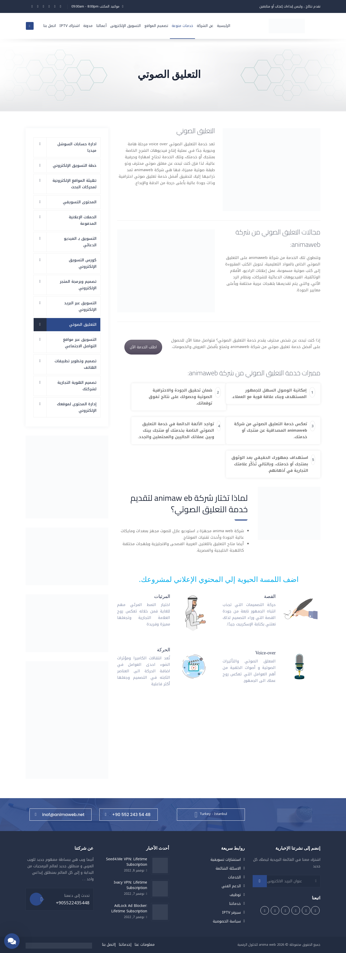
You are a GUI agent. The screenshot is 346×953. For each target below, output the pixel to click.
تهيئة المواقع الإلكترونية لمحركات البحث (74, 184)
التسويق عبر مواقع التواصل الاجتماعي (79, 343)
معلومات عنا (144, 944)
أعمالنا (101, 25)
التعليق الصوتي (82, 324)
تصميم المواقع (156, 25)
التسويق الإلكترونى (125, 25)
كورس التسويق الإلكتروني (82, 263)
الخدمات (234, 877)
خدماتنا (235, 903)
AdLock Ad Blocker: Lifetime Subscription (129, 908)
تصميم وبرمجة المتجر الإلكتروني (78, 285)
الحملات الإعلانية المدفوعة (82, 220)
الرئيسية (223, 25)
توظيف (235, 895)
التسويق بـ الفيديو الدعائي (80, 242)
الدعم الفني (231, 886)
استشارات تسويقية (225, 859)
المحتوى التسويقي (79, 202)
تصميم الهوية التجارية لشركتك (76, 386)
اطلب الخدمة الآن (143, 347)
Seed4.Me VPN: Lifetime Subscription (126, 861)
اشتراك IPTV (69, 25)
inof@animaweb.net (59, 815)
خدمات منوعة (182, 25)
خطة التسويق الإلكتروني (74, 165)
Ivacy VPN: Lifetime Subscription (130, 885)
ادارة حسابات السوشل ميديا (76, 147)
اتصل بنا (49, 25)
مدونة (88, 25)
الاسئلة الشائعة (228, 868)
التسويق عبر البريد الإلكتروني (80, 306)
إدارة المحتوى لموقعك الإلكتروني (76, 407)
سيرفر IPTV (231, 912)
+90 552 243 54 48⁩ (127, 815)
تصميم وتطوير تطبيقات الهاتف (75, 364)
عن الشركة (205, 25)
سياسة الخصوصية (227, 921)
